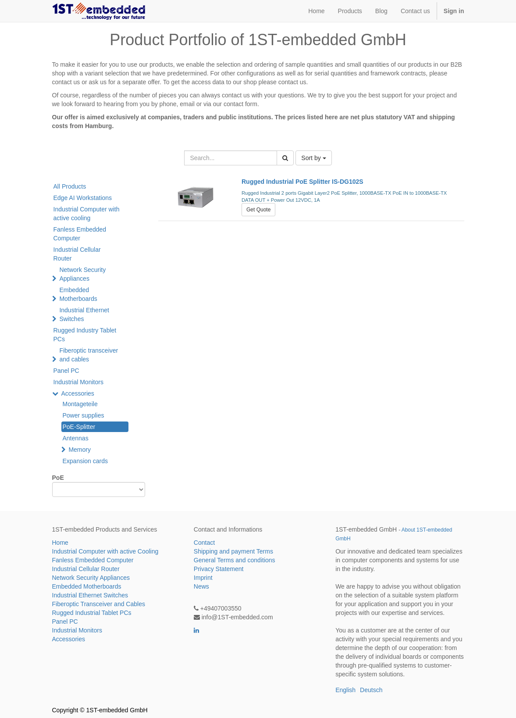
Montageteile (80, 403)
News (201, 586)
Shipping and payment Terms (233, 551)
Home (60, 542)
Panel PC (66, 370)
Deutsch (371, 689)
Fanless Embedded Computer (80, 234)
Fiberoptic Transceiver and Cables (98, 603)
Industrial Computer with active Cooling (105, 551)
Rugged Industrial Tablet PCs (92, 612)
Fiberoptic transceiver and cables (88, 355)
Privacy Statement (219, 568)
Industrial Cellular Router (77, 254)
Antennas (76, 438)
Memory (79, 449)
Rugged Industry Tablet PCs (85, 335)
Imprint (203, 577)
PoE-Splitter (79, 426)
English (345, 689)
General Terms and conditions (234, 560)
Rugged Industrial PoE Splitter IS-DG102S (302, 181)
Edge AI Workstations (82, 197)
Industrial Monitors (78, 382)
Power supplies (83, 415)
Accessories (77, 393)
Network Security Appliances (82, 274)
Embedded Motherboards (78, 294)
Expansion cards (85, 460)
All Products (69, 186)
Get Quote (258, 210)
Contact (204, 542)
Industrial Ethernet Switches (84, 314)
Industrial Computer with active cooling (86, 213)
